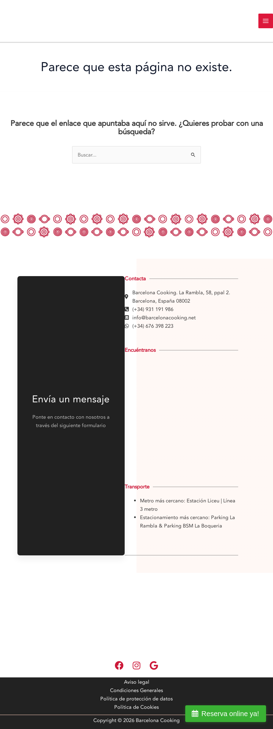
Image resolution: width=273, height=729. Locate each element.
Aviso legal (136, 681)
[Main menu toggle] (265, 21)
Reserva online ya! (230, 713)
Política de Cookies (136, 707)
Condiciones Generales (136, 690)
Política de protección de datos (136, 698)
